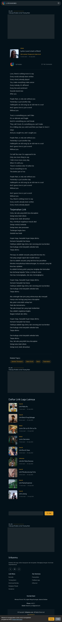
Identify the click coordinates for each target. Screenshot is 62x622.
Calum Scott (29, 361)
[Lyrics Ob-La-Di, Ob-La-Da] (13, 429)
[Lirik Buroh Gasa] (13, 451)
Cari (49, 513)
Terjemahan (46, 361)
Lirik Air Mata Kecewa (26, 461)
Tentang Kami (12, 580)
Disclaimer (11, 589)
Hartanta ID (32, 614)
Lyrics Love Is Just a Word (30, 51)
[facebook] (14, 569)
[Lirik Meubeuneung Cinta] (13, 473)
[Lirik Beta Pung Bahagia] (13, 418)
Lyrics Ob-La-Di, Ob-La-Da (27, 428)
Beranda (11, 577)
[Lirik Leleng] (13, 494)
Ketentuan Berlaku (14, 583)
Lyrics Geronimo (24, 439)
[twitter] (10, 569)
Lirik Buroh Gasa (24, 450)
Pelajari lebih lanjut (17, 619)
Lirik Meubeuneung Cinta (27, 472)
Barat (38, 361)
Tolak (57, 619)
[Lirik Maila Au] (13, 407)
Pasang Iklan (35, 577)
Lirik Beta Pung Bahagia (27, 417)
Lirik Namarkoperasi (25, 483)
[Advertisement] (31, 26)
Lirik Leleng (23, 494)
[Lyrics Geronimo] (13, 440)
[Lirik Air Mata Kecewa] (13, 462)
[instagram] (19, 569)
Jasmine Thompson (17, 361)
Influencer (35, 583)
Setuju (51, 619)
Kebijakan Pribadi (13, 586)
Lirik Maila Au (23, 407)
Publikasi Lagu (36, 580)
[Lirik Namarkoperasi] (13, 484)
